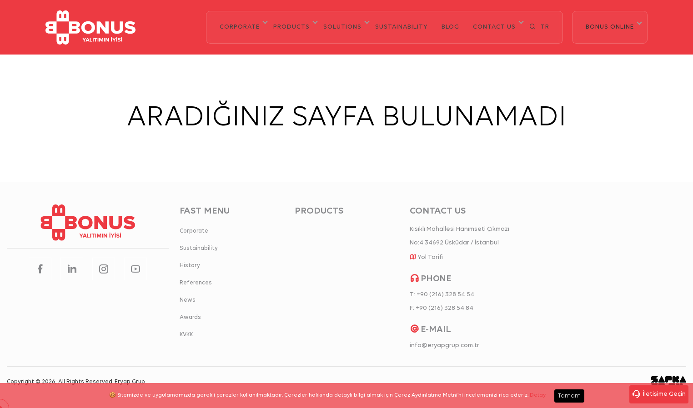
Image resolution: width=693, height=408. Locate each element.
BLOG (450, 27)
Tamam (569, 396)
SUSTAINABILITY (401, 27)
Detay (538, 395)
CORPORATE (240, 27)
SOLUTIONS (342, 27)
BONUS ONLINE (610, 27)
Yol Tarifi (430, 257)
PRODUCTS (291, 27)
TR (545, 27)
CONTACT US (494, 27)
